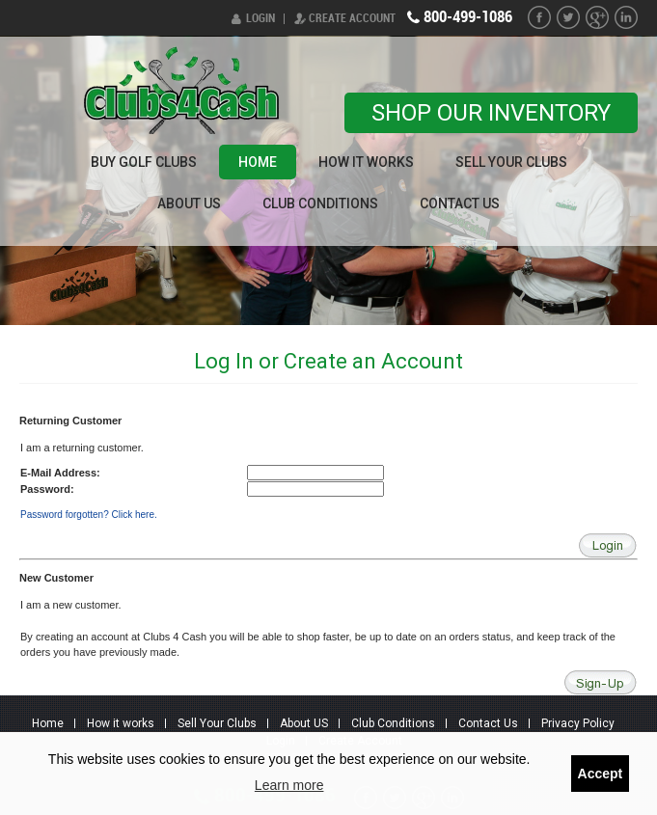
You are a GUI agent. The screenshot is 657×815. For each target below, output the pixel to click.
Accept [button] (600, 773)
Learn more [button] (289, 785)
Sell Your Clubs (511, 162)
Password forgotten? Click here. (88, 514)
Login (260, 18)
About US (189, 203)
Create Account (352, 18)
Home (257, 162)
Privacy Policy (578, 723)
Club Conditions (320, 203)
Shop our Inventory (491, 112)
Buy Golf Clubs (144, 162)
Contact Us (460, 203)
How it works (366, 162)
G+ (597, 17)
